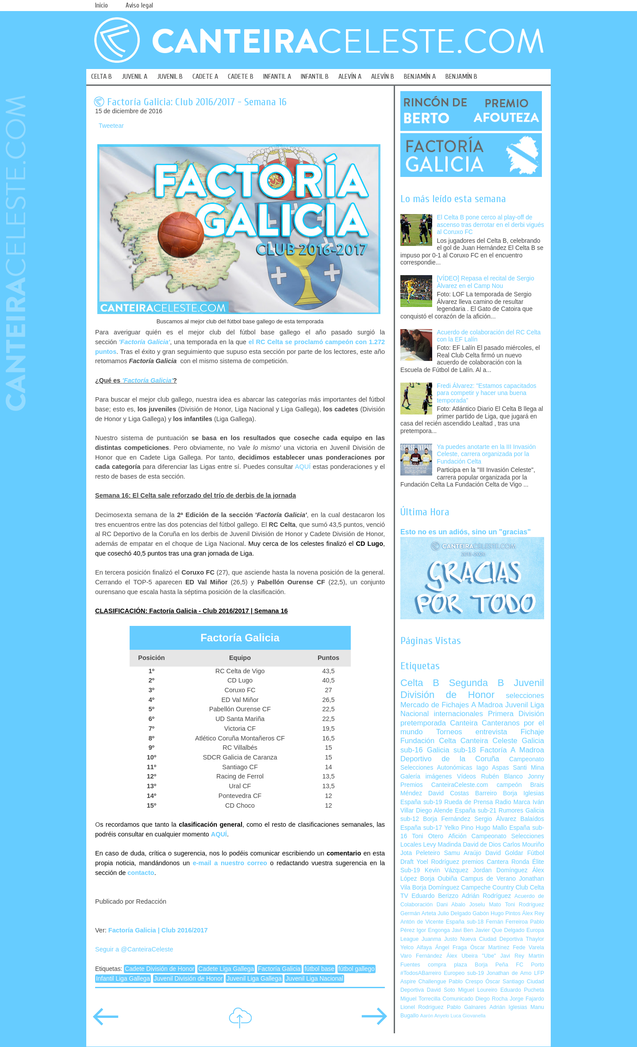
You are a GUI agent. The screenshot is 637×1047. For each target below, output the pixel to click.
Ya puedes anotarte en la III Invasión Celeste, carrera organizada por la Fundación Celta (486, 454)
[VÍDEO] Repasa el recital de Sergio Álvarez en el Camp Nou (485, 282)
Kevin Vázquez (446, 870)
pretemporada (423, 723)
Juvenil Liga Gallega (253, 978)
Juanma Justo (439, 939)
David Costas (448, 793)
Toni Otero (427, 836)
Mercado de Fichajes (434, 705)
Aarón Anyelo (434, 1015)
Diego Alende (434, 810)
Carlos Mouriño (523, 844)
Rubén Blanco (501, 776)
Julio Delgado (454, 913)
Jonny (536, 776)
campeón (509, 785)
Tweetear (111, 126)
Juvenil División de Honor (188, 978)
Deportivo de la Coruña (449, 759)
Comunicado (457, 999)
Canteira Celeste (489, 740)
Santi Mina (528, 767)
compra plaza (447, 965)
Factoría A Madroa (512, 750)
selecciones (525, 695)
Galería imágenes (426, 776)
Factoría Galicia (279, 969)
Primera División (516, 714)
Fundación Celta (428, 740)
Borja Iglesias (523, 793)
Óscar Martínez (490, 947)
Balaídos (532, 819)
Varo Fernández (421, 956)
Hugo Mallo (491, 828)
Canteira (464, 723)
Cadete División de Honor (159, 969)
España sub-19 (421, 802)
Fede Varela (528, 947)
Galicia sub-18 (451, 750)
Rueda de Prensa (468, 802)
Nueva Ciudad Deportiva (491, 939)
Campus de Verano (488, 878)
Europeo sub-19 (464, 973)
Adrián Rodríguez (486, 896)
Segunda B (476, 682)
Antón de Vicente (422, 922)
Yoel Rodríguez (437, 862)
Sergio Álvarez (495, 819)
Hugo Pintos (506, 913)
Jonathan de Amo (509, 973)
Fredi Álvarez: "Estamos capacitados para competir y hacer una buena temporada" (487, 393)
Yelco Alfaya (416, 947)
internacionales (458, 714)
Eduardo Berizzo (434, 896)
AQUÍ (303, 466)
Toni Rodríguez (524, 904)
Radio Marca (512, 802)
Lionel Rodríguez (422, 1007)
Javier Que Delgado (499, 930)
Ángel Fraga (451, 947)
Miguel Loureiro (477, 990)
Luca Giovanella (468, 1015)
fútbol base (319, 969)
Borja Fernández (446, 819)
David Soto (441, 990)
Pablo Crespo (466, 981)
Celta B (419, 682)
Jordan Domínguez (500, 870)
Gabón (480, 913)
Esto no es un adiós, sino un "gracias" (465, 532)
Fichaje (532, 732)
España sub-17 (421, 828)
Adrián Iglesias (508, 1007)
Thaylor (535, 939)
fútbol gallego (356, 969)
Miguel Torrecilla (420, 999)
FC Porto (530, 965)
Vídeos (466, 776)
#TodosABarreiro (420, 973)
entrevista (491, 732)
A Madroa (487, 705)
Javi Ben (462, 930)
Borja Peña (491, 965)
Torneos (449, 732)
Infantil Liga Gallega (123, 978)
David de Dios (482, 844)
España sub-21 (475, 810)
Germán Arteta (418, 913)
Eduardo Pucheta (522, 990)
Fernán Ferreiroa (507, 922)
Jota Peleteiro (420, 853)
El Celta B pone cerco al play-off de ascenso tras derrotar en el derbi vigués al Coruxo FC (490, 224)
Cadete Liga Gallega (226, 969)
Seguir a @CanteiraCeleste (134, 949)
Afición (457, 836)
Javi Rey (512, 956)
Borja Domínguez (436, 887)
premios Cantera (485, 862)
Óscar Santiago (504, 981)
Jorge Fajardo (527, 999)
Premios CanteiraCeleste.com (444, 785)
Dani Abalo (451, 904)
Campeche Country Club (494, 887)
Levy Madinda (442, 844)
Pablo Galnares (466, 1007)
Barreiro (486, 793)
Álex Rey (533, 913)
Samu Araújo (462, 853)
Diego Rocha (492, 999)
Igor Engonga (433, 930)
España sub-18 (465, 922)
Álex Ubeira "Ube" (471, 956)
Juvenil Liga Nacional (314, 978)
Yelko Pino (458, 828)
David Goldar (504, 853)
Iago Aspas (492, 767)
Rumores (511, 810)
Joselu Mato (485, 904)
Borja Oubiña (438, 878)
